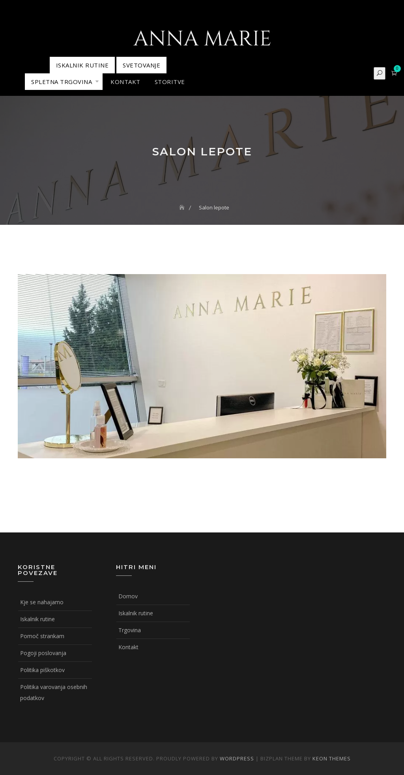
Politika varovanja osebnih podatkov (53, 692)
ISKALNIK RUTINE (82, 65)
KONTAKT (125, 82)
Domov (128, 596)
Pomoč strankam (42, 636)
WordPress (237, 758)
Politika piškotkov (42, 670)
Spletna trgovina (61, 82)
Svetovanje (141, 65)
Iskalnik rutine (37, 619)
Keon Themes (331, 758)
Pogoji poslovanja (43, 653)
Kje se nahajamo (42, 602)
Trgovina (129, 630)
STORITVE (170, 82)
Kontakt (128, 647)
